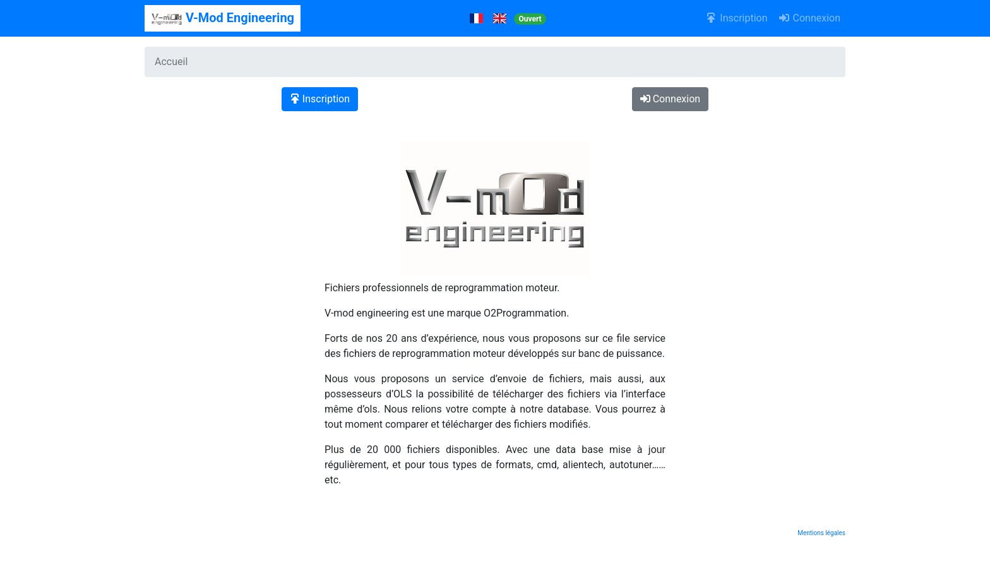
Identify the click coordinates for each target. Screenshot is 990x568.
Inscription (736, 17)
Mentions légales (821, 532)
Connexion (809, 18)
